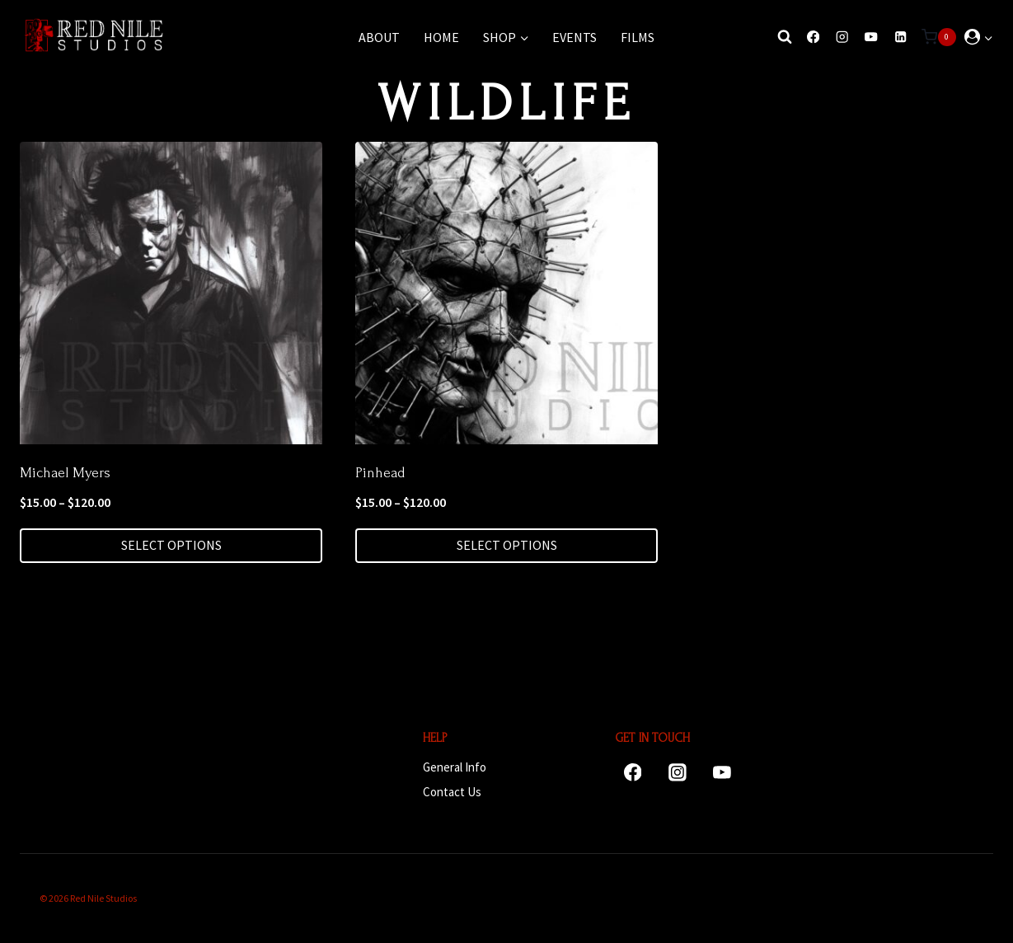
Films (637, 37)
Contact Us (452, 792)
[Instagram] (842, 37)
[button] (988, 37)
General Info (454, 767)
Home (441, 37)
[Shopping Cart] (939, 37)
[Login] (978, 37)
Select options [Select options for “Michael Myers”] (171, 545)
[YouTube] (871, 37)
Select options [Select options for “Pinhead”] (507, 545)
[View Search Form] (780, 37)
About (379, 37)
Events (574, 37)
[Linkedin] (900, 37)
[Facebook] (813, 37)
